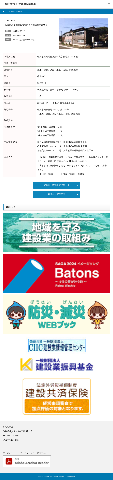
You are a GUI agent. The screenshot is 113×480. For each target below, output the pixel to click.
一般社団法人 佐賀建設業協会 (54, 476)
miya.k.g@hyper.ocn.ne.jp (24, 39)
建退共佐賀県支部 (56, 194)
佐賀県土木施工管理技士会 (56, 185)
